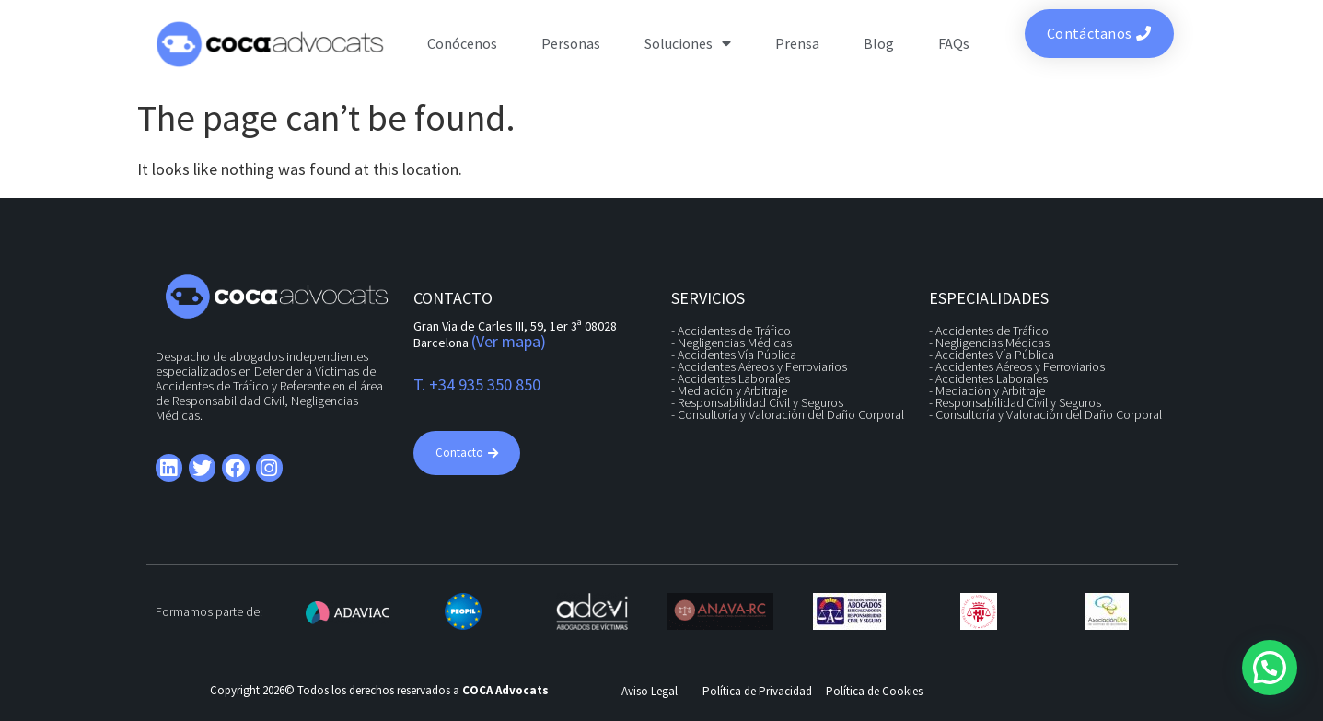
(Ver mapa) (508, 341)
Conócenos (462, 43)
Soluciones (687, 43)
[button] (1269, 667)
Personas (570, 43)
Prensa (797, 43)
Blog (879, 43)
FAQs (953, 43)
